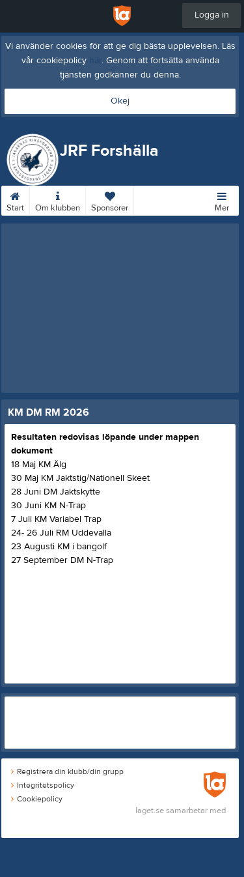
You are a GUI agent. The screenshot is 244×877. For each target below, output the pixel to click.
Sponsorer (109, 199)
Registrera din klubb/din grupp (67, 771)
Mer (222, 199)
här (95, 60)
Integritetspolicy (42, 785)
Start (15, 199)
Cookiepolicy (36, 799)
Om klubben (57, 199)
